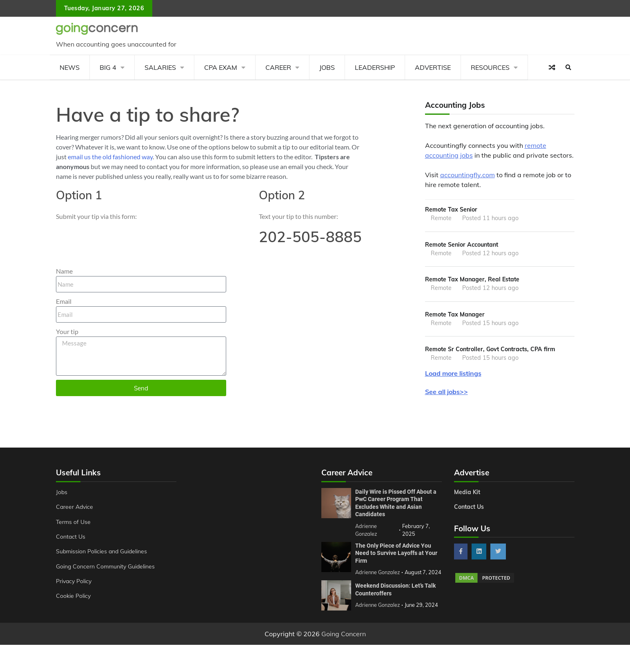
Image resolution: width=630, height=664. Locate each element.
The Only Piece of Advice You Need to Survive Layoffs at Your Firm (396, 554)
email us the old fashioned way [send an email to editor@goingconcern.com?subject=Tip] (110, 156)
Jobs (327, 67)
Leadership (375, 67)
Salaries (160, 67)
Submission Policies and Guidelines (102, 553)
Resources (490, 67)
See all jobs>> (446, 393)
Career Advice (75, 508)
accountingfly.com (467, 175)
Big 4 (108, 67)
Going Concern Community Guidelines (106, 567)
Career (278, 67)
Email (63, 301)
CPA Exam (220, 67)
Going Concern (343, 643)
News (70, 67)
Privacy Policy (74, 582)
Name (64, 271)
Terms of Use (73, 523)
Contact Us (71, 538)
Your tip (67, 331)
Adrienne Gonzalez (378, 614)
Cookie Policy (73, 597)
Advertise (433, 67)
